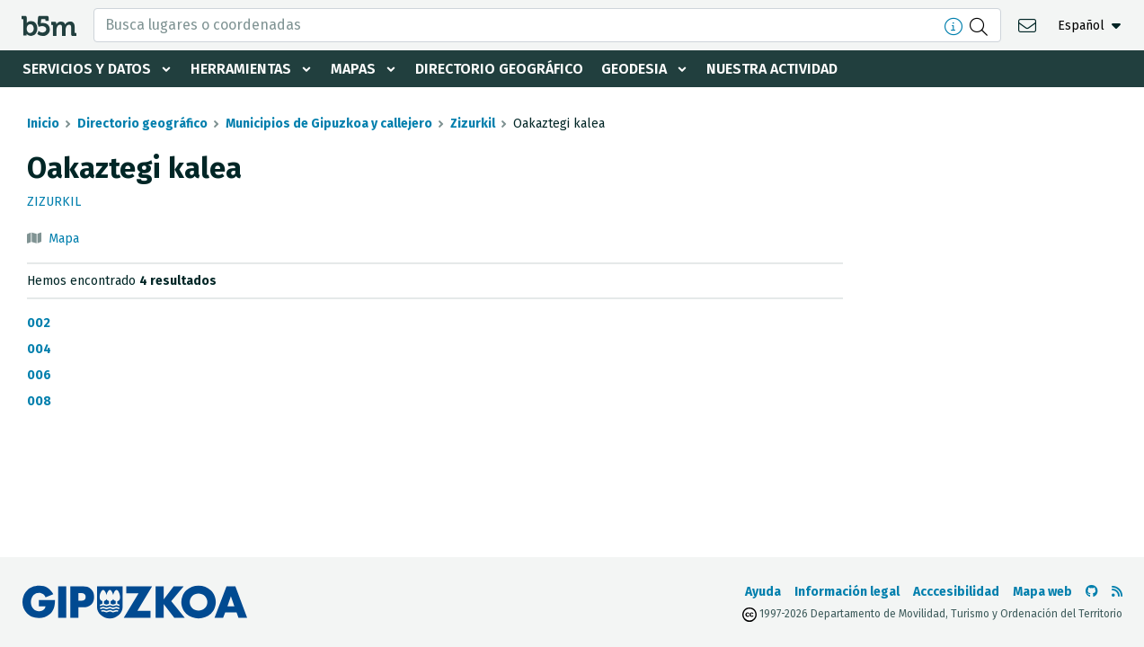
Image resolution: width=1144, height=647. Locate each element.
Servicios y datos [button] (86, 68)
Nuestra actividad (772, 68)
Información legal (847, 591)
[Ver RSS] (1117, 591)
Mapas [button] (353, 68)
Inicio (43, 123)
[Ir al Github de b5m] (1092, 591)
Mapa (64, 238)
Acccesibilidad (956, 591)
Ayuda (763, 591)
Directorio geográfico (499, 68)
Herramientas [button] (241, 68)
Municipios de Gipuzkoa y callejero (329, 123)
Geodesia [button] (634, 68)
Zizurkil (472, 123)
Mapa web (1042, 591)
